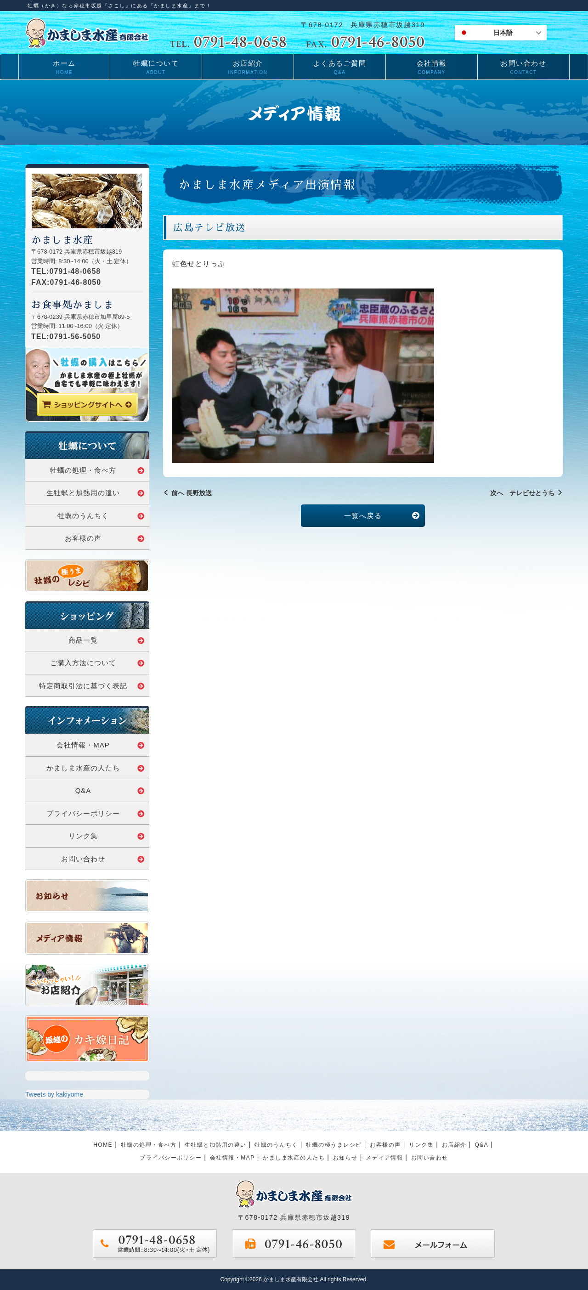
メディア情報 (384, 1157)
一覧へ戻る (382, 516)
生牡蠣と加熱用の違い (95, 493)
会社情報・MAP (101, 745)
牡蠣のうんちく (101, 516)
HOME (103, 1145)
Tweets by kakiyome (54, 1094)
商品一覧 (106, 640)
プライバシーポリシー (95, 813)
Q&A (110, 790)
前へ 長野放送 (187, 493)
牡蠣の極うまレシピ (334, 1145)
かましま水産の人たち (95, 768)
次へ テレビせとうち (526, 493)
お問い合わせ (103, 859)
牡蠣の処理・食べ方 (97, 470)
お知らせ (345, 1157)
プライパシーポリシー (171, 1157)
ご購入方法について (97, 663)
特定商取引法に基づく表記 (92, 686)
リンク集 (106, 836)
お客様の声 (105, 538)
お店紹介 (454, 1145)
